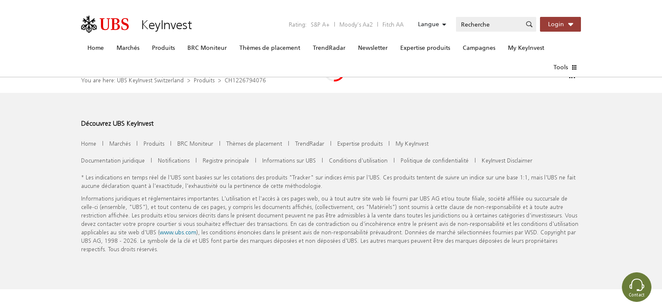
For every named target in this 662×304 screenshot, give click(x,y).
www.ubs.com (178, 232)
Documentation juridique (113, 160)
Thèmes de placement (269, 48)
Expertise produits (425, 48)
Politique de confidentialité (435, 160)
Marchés (128, 48)
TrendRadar (329, 48)
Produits (163, 48)
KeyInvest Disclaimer (507, 160)
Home (95, 48)
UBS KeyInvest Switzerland (150, 80)
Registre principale (226, 160)
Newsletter (373, 48)
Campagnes (479, 48)
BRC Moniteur (207, 48)
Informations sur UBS (289, 160)
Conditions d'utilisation (358, 160)
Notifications (174, 160)
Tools (560, 67)
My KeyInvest (526, 48)
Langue (428, 24)
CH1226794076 (245, 80)
